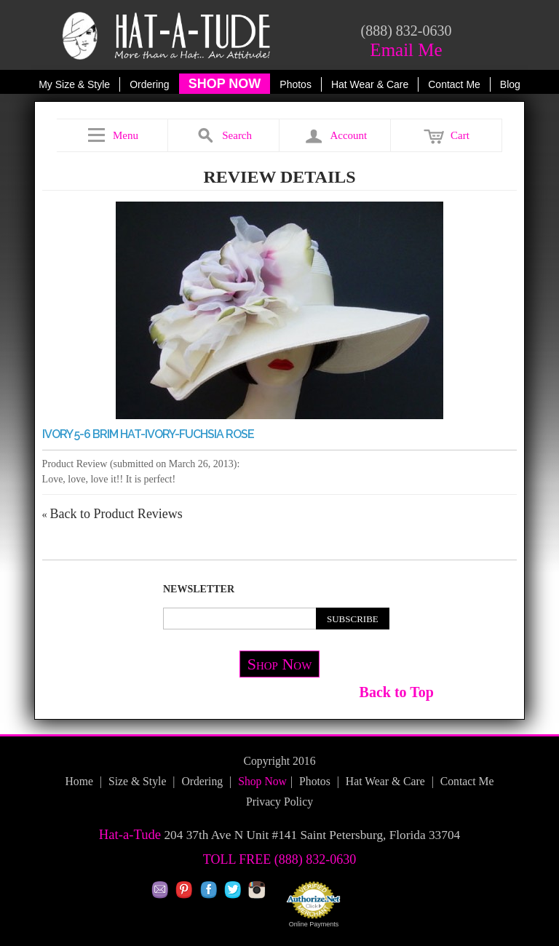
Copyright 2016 (279, 761)
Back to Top (397, 692)
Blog (510, 84)
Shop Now (279, 664)
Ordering (149, 84)
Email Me (406, 50)
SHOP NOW (225, 83)
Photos (296, 84)
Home (78, 781)
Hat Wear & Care (369, 84)
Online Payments (314, 924)
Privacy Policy (279, 801)
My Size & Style (74, 84)
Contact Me (454, 84)
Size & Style (137, 781)
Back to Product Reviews (112, 513)
